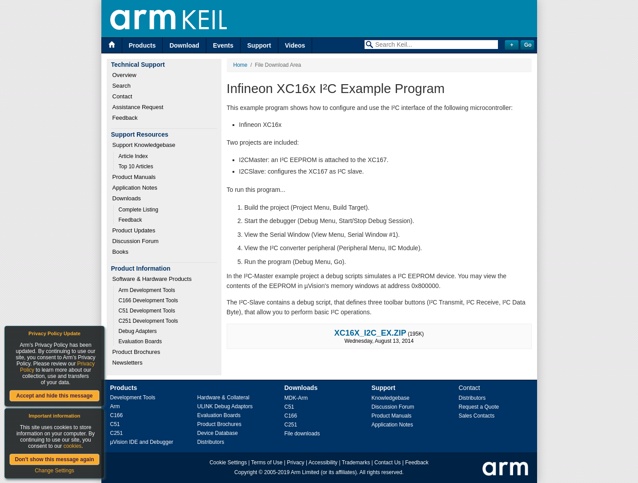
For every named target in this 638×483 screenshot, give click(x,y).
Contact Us (387, 462)
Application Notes (134, 187)
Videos (295, 45)
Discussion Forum (135, 241)
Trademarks (356, 462)
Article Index (133, 156)
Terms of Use (267, 462)
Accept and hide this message (54, 396)
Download (184, 45)
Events (223, 45)
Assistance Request (138, 107)
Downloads (126, 198)
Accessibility (323, 462)
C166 (116, 415)
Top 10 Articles (136, 166)
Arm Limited (305, 472)
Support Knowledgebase (144, 145)
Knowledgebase (390, 398)
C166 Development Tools (148, 300)
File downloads (302, 433)
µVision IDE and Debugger (141, 442)
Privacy (295, 462)
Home (240, 65)
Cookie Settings (228, 462)
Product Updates (134, 230)
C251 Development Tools (148, 321)
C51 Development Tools (147, 311)
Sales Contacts (477, 416)
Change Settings (54, 470)
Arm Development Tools (147, 290)
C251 (116, 433)
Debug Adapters (138, 331)
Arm (115, 406)
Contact (122, 96)
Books (120, 251)
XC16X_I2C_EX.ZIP (370, 333)
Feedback (125, 117)
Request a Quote (479, 407)
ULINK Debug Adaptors (225, 406)
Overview (124, 75)
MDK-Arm (296, 398)
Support (259, 45)
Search (121, 85)
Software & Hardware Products (152, 279)
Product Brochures (136, 352)
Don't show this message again (54, 459)
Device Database (217, 433)
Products (142, 45)
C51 (115, 424)
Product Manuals (134, 177)
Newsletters (127, 362)
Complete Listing (138, 210)
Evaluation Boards (140, 341)
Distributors (211, 442)
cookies (73, 446)
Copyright (245, 472)
